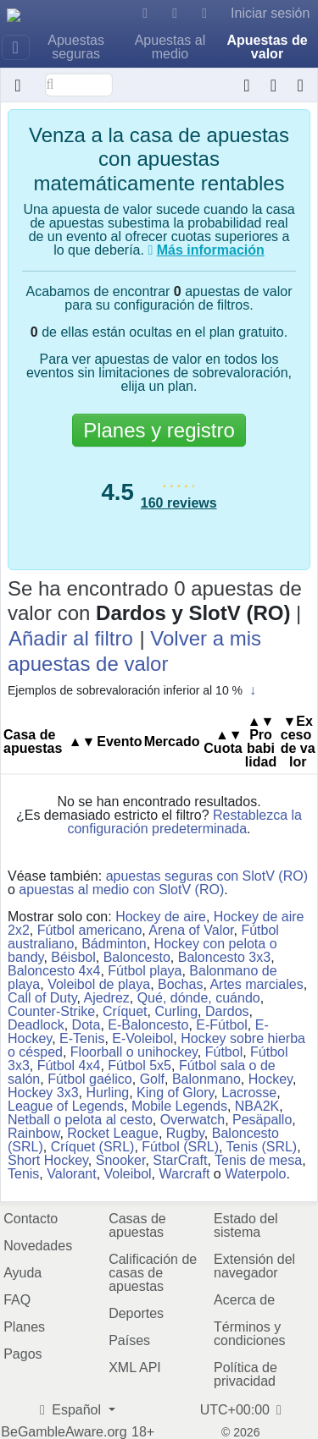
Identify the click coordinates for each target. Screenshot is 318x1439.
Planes (24, 1327)
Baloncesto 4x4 (54, 971)
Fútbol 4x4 (69, 1065)
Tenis (23, 1174)
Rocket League (113, 1133)
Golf (152, 1079)
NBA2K (257, 1106)
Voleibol (128, 1174)
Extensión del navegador (254, 1266)
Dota (86, 1025)
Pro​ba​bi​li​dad (260, 741)
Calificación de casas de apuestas (153, 1272)
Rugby (185, 1133)
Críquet (125, 1011)
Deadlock (36, 1025)
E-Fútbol (221, 1025)
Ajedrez (107, 998)
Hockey (270, 1079)
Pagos (22, 1354)
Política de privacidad (245, 1374)
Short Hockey (48, 1160)
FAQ (17, 1300)
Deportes (136, 1313)
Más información (211, 250)
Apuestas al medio (170, 47)
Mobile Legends (179, 1106)
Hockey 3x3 (43, 1092)
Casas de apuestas (137, 1225)
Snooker (121, 1160)
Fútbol (224, 1052)
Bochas (180, 984)
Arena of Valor (190, 930)
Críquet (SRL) (93, 1147)
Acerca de (244, 1300)
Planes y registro (159, 430)
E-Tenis (81, 1038)
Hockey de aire (160, 916)
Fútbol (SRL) (180, 1147)
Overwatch (192, 1119)
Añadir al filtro (70, 638)
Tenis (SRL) (262, 1147)
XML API (135, 1367)
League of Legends (66, 1106)
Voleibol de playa (98, 984)
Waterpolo (255, 1174)
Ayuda (22, 1273)
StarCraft (180, 1160)
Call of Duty (42, 998)
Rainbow (33, 1133)
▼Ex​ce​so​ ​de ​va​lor (298, 741)
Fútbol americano (89, 930)
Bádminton (114, 943)
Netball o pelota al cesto (80, 1119)
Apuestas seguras (75, 47)
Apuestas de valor (266, 47)
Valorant (71, 1174)
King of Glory (175, 1092)
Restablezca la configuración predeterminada (184, 822)
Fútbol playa (144, 971)
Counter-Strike (51, 1011)
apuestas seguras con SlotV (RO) (207, 876)
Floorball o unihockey (134, 1052)
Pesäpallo (262, 1119)
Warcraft (184, 1174)
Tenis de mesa (258, 1160)
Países (129, 1340)
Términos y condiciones (250, 1334)
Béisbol (73, 957)
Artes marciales (256, 984)
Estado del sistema (246, 1225)
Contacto (30, 1218)
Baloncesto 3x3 (224, 957)
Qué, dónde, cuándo (198, 998)
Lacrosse (248, 1092)
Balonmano (206, 1079)
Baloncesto (136, 957)
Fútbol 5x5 (139, 1065)
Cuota (223, 741)
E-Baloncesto (148, 1025)
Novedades (37, 1246)
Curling (176, 1011)
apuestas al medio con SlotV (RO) (121, 889)
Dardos (227, 1011)
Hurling (107, 1092)
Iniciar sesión (270, 13)
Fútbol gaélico (89, 1079)
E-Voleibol (142, 1038)
